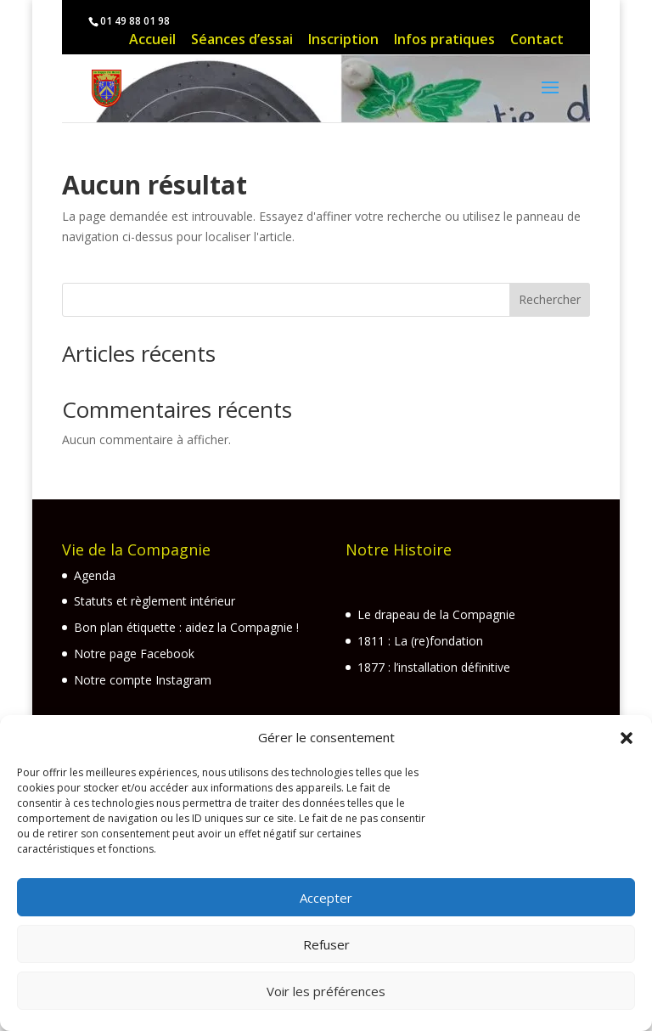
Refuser (326, 944)
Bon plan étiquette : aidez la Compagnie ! (186, 627)
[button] (626, 738)
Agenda (94, 575)
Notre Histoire (399, 549)
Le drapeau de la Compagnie (436, 614)
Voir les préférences (326, 991)
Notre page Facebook (134, 653)
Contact (537, 41)
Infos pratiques (444, 41)
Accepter (326, 897)
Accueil (152, 41)
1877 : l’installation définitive (433, 667)
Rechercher (550, 299)
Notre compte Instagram (142, 680)
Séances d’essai (242, 41)
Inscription (343, 41)
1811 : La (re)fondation (420, 641)
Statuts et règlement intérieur (154, 601)
